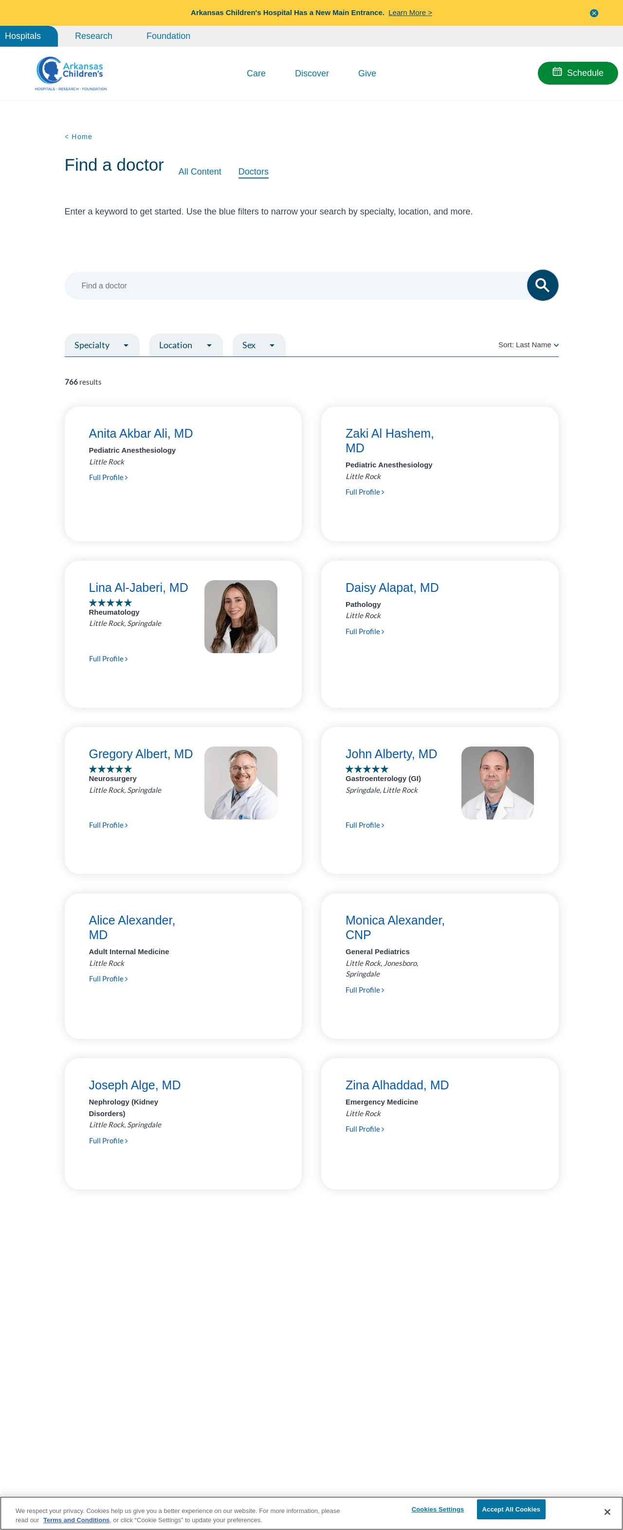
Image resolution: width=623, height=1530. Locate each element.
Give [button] (367, 73)
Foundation (168, 36)
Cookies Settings (438, 1511)
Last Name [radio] (533, 344)
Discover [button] (312, 73)
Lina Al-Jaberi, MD (138, 587)
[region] (311, 1512)
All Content (200, 172)
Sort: (528, 344)
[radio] (556, 344)
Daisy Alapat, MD (392, 587)
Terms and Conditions (76, 1519)
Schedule (585, 73)
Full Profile (108, 477)
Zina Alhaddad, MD (397, 1085)
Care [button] (256, 73)
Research (93, 36)
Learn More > (410, 12)
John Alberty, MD (392, 754)
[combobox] (306, 286)
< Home (79, 137)
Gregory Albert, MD (141, 754)
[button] (594, 12)
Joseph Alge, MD (135, 1085)
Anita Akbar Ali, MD (141, 433)
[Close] (607, 1512)
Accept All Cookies (511, 1511)
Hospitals (23, 36)
